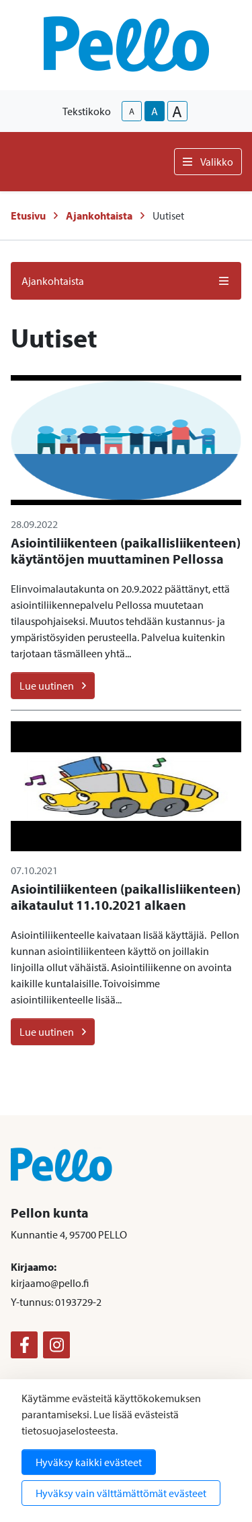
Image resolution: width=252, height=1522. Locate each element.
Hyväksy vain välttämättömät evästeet (121, 1493)
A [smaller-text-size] (131, 111)
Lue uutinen (52, 685)
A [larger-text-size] (177, 111)
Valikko (208, 161)
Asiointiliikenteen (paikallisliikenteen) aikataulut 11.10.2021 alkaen (126, 896)
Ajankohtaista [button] (126, 281)
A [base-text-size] (154, 111)
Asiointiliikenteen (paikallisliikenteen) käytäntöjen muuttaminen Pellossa (126, 550)
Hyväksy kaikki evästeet (89, 1462)
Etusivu (28, 215)
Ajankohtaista (99, 215)
